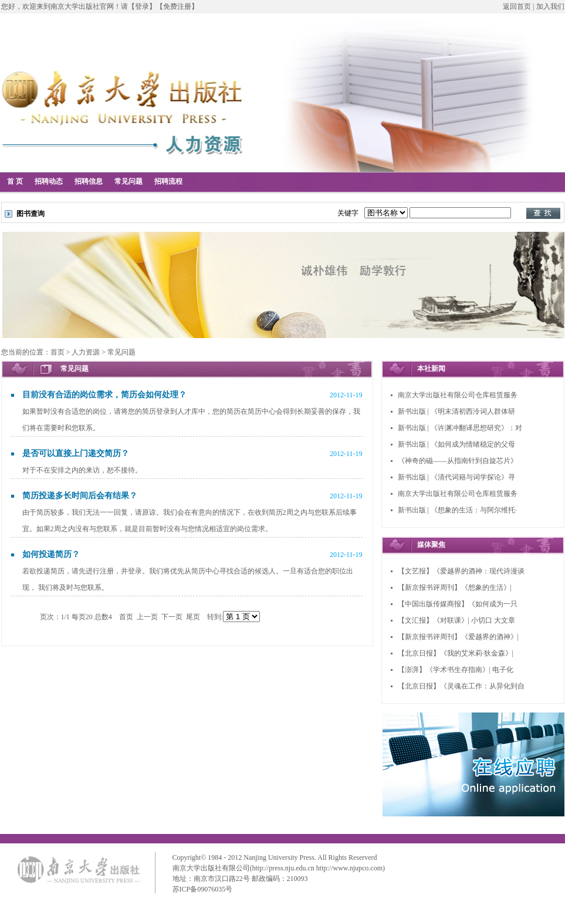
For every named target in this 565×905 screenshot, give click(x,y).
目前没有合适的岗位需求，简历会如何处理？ (104, 394)
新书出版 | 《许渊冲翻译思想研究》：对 (460, 428)
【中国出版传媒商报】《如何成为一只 (457, 604)
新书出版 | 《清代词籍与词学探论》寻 (456, 477)
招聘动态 (49, 181)
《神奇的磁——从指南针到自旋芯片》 (457, 461)
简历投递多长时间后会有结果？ (79, 495)
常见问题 (128, 181)
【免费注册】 (177, 6)
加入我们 (550, 6)
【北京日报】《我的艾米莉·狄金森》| (455, 653)
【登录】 (142, 6)
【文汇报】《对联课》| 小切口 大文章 (456, 620)
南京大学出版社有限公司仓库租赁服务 (457, 395)
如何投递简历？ (51, 554)
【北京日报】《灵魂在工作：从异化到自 (461, 686)
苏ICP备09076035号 (202, 889)
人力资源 (86, 352)
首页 (57, 352)
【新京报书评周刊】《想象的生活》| (455, 587)
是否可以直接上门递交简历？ (75, 453)
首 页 (15, 181)
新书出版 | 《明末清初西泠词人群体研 (456, 411)
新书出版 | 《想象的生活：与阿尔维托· (457, 510)
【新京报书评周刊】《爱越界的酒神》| (458, 637)
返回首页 (517, 6)
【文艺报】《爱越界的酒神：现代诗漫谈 (461, 571)
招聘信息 (89, 181)
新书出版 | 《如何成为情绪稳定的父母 (456, 444)
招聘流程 (168, 181)
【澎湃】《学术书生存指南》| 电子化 (455, 670)
